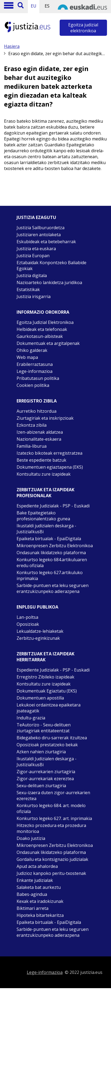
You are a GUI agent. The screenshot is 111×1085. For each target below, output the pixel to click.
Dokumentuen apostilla (40, 698)
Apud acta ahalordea (37, 866)
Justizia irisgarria (34, 296)
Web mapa (27, 357)
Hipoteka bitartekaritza (40, 915)
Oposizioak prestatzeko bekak (47, 745)
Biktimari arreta (32, 908)
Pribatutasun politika (38, 378)
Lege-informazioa (34, 371)
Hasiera (12, 46)
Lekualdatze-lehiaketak (40, 631)
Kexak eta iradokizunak (40, 901)
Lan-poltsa (27, 617)
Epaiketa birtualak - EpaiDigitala (49, 539)
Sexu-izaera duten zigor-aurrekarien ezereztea (53, 795)
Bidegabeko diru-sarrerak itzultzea (52, 738)
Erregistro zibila (37, 401)
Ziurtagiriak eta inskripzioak (45, 418)
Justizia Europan (33, 256)
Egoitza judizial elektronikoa (83, 28)
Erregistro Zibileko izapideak (45, 677)
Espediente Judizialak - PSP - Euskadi (53, 506)
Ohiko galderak (32, 350)
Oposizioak (28, 624)
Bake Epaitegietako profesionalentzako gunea (43, 516)
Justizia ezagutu (36, 217)
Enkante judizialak (35, 880)
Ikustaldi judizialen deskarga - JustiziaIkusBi (46, 529)
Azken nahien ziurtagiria (41, 752)
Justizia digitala (32, 275)
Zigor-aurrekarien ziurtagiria (46, 772)
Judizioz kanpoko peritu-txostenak (51, 873)
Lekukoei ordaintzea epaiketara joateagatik (49, 708)
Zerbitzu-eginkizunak (38, 638)
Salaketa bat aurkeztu (39, 887)
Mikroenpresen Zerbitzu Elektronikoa (55, 546)
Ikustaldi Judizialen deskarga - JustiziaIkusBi (46, 762)
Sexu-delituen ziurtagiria (41, 786)
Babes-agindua (32, 894)
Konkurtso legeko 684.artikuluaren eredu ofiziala (52, 562)
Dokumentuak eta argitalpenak (48, 343)
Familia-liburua (32, 446)
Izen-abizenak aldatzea (40, 432)
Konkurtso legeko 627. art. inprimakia (54, 818)
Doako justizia (31, 838)
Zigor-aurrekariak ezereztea (45, 779)
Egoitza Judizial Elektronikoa (45, 322)
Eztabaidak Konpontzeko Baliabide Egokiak (51, 265)
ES (47, 6)
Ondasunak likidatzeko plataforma (51, 553)
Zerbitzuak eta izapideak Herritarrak (45, 657)
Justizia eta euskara (36, 249)
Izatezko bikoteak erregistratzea (49, 453)
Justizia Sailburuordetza (40, 228)
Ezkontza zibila (32, 425)
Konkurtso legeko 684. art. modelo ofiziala (51, 808)
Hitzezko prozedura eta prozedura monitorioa (51, 828)
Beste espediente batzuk (41, 460)
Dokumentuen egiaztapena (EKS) (50, 467)
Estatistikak (28, 289)
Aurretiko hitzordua (36, 411)
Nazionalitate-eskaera (39, 439)
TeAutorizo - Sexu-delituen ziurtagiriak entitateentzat (44, 728)
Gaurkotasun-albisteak (40, 336)
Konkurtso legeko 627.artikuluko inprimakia (50, 575)
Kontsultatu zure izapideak (44, 474)
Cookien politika (33, 385)
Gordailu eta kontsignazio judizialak (52, 859)
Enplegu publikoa (37, 607)
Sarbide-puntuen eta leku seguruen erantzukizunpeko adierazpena (53, 588)
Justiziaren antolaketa (39, 235)
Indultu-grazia (31, 718)
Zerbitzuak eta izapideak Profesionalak (45, 493)
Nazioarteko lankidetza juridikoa (49, 282)
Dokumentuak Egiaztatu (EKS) (47, 691)
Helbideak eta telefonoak (42, 329)
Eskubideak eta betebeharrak (46, 242)
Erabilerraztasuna (35, 364)
